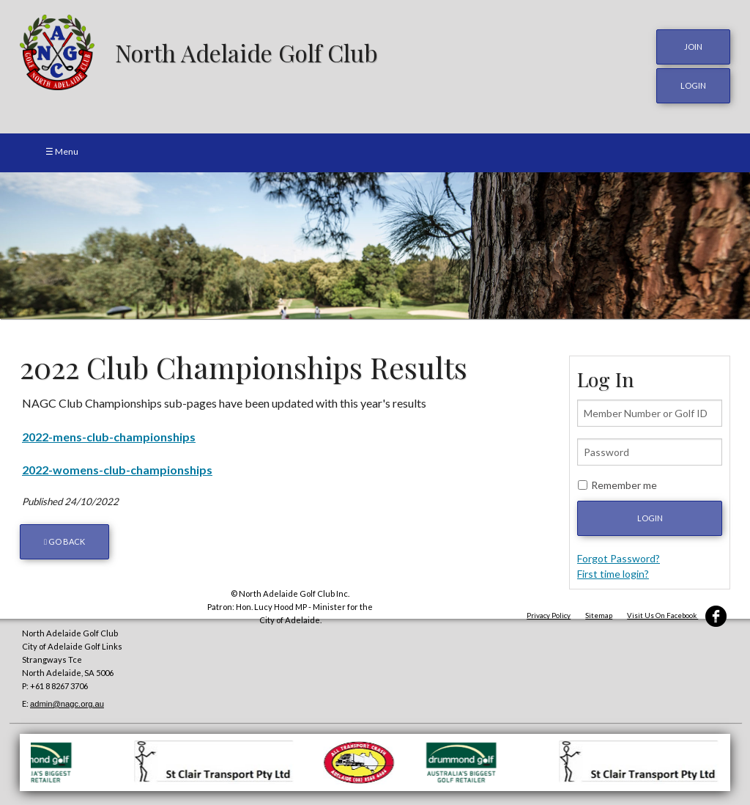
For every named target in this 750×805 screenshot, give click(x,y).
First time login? (613, 573)
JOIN (693, 46)
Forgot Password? (618, 557)
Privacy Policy (549, 615)
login (693, 85)
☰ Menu (61, 150)
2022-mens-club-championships (109, 436)
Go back (64, 540)
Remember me (624, 484)
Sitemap (598, 615)
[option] (375, 245)
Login (650, 517)
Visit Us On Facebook (677, 615)
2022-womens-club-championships (117, 469)
